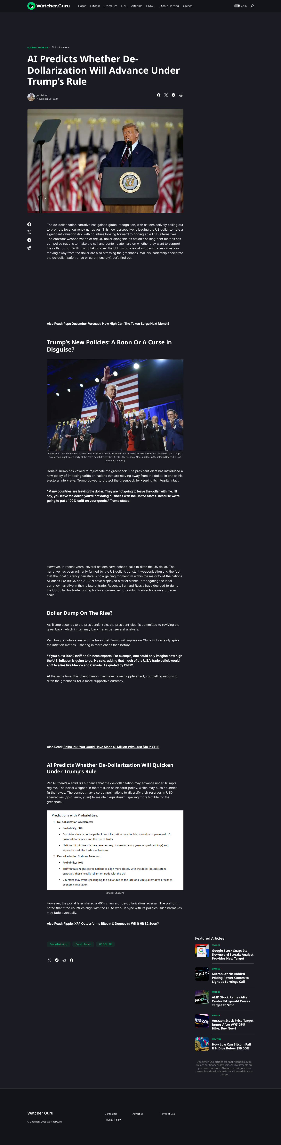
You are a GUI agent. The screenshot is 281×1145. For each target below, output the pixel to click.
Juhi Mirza (42, 95)
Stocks (216, 945)
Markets (43, 47)
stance (134, 581)
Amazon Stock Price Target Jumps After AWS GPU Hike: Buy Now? (232, 1024)
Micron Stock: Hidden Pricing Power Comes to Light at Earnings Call (230, 978)
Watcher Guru (40, 1113)
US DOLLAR (105, 944)
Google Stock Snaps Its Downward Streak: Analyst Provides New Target (232, 954)
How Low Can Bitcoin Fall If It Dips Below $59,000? (231, 1046)
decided (159, 585)
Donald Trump (83, 944)
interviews (67, 480)
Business (32, 47)
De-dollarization (58, 944)
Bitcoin (216, 1039)
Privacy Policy (113, 1119)
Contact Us (111, 1113)
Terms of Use (167, 1113)
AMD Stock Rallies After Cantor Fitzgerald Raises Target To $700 (231, 1001)
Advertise (137, 1113)
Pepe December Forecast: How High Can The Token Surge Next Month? (116, 324)
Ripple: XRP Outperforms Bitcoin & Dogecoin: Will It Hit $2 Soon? (111, 924)
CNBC (128, 665)
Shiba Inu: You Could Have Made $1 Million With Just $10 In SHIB (111, 747)
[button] (240, 6)
